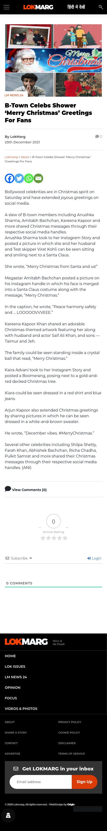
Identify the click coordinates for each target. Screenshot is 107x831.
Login (94, 558)
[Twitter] (19, 178)
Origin (70, 804)
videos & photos (21, 709)
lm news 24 (16, 677)
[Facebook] (9, 178)
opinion (12, 687)
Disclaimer (67, 743)
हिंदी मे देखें (76, 7)
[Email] (38, 178)
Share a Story (16, 732)
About (10, 722)
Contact (11, 743)
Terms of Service (71, 753)
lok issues (15, 666)
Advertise (12, 753)
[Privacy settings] (8, 815)
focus (11, 698)
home (10, 656)
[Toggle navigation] (6, 7)
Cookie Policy (69, 732)
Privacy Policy (69, 722)
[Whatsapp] (29, 178)
